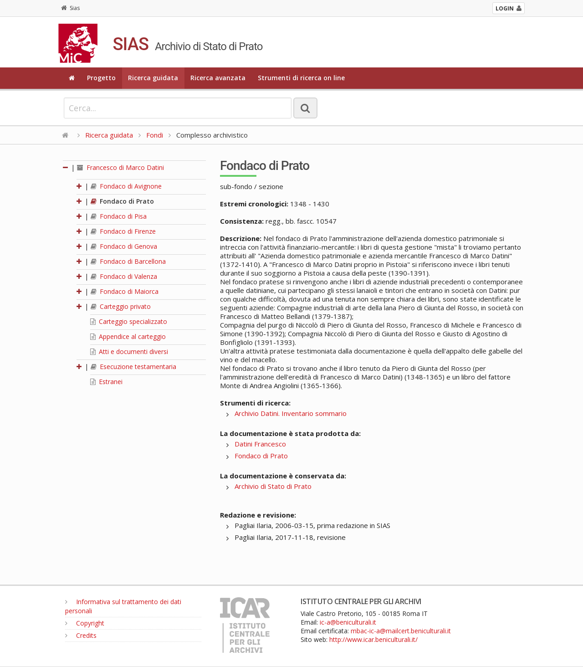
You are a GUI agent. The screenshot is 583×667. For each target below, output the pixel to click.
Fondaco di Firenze (123, 231)
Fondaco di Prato (122, 201)
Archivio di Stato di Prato (273, 486)
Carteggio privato (121, 306)
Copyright (84, 623)
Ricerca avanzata (217, 77)
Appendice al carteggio (128, 336)
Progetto (101, 77)
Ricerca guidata (153, 77)
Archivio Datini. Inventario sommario (291, 413)
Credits (81, 635)
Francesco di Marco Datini (120, 167)
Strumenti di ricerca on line (301, 77)
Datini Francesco (260, 443)
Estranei (106, 381)
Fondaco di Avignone (126, 186)
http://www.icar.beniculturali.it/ (373, 639)
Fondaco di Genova (124, 246)
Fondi (154, 134)
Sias (70, 8)
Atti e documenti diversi (129, 351)
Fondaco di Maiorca (125, 291)
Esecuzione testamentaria (133, 366)
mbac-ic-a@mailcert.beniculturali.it (401, 630)
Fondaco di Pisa (119, 216)
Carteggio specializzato (128, 321)
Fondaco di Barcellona (128, 261)
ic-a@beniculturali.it (348, 622)
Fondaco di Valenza (124, 276)
